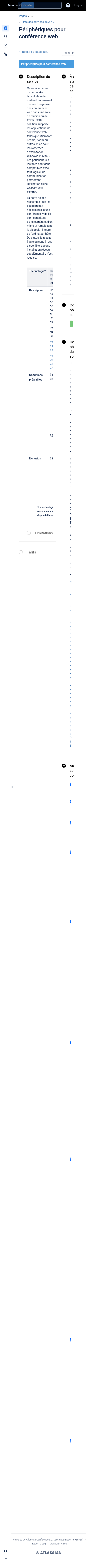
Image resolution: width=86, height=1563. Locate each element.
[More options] (76, 16)
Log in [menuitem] (78, 5)
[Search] (20, 5)
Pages (23, 16)
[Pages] (5, 28)
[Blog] (5, 36)
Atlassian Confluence (37, 1539)
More (11, 5)
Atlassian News (58, 1543)
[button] (68, 5)
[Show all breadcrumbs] (32, 16)
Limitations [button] (40, 533)
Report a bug (39, 1543)
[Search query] (40, 5)
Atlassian (48, 1552)
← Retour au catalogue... (34, 51)
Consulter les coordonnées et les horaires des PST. (71, 666)
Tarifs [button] (27, 552)
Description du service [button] (34, 79)
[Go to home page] (4, 5)
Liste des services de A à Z (38, 22)
